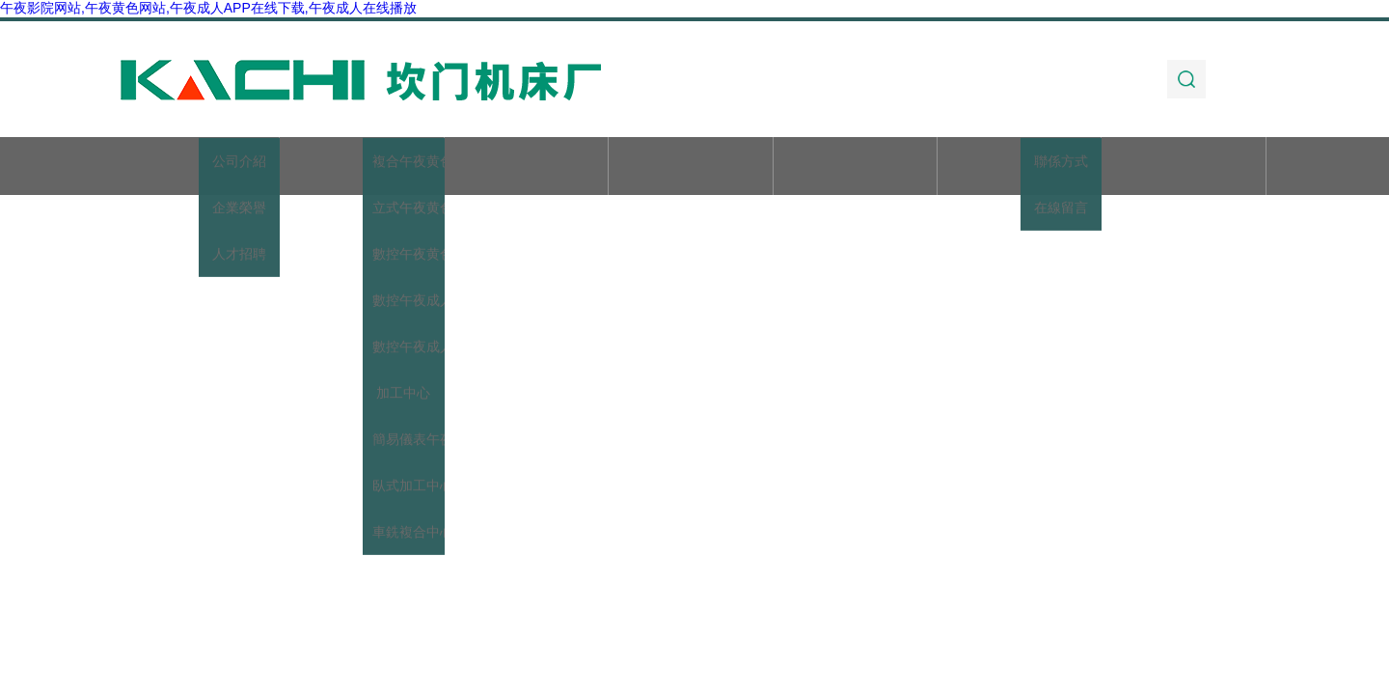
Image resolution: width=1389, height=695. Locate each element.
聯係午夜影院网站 (1183, 167)
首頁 (197, 167)
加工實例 (1019, 167)
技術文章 (854, 167)
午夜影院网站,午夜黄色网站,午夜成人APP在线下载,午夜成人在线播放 (208, 7)
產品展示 (526, 167)
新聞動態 (691, 167)
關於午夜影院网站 (361, 167)
